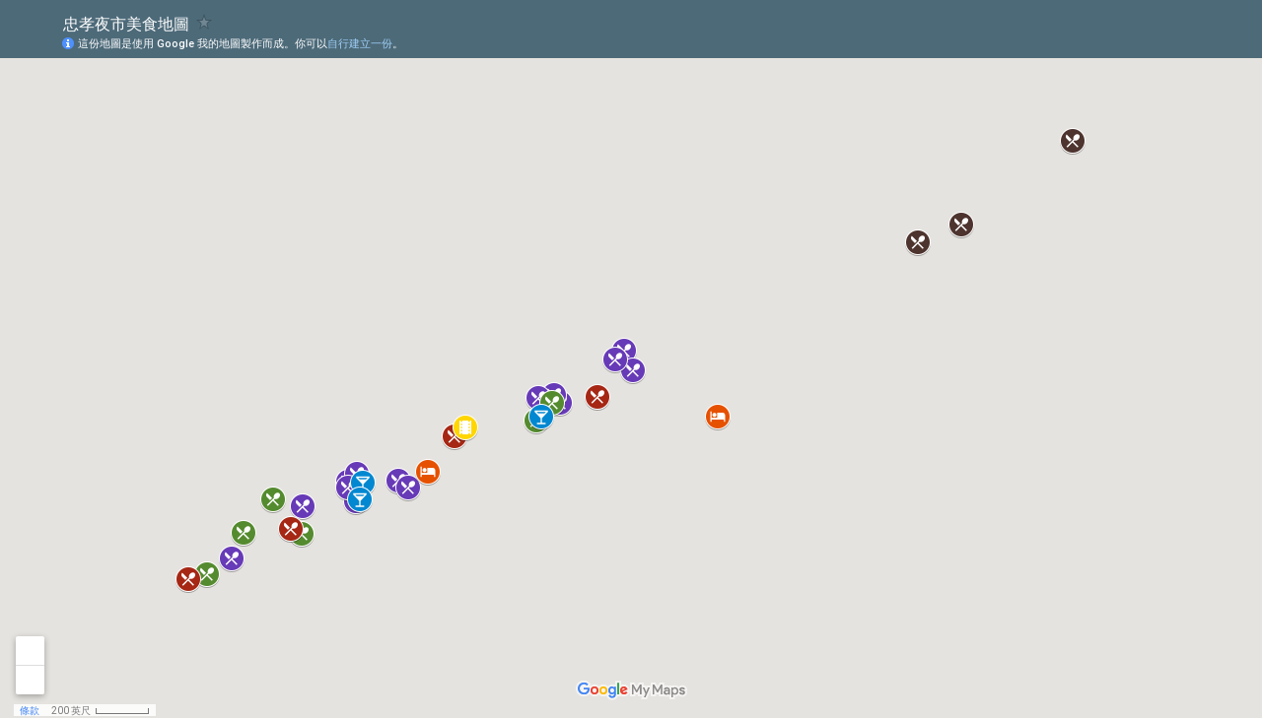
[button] (633, 370)
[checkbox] (204, 22)
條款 (29, 710)
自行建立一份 (359, 43)
